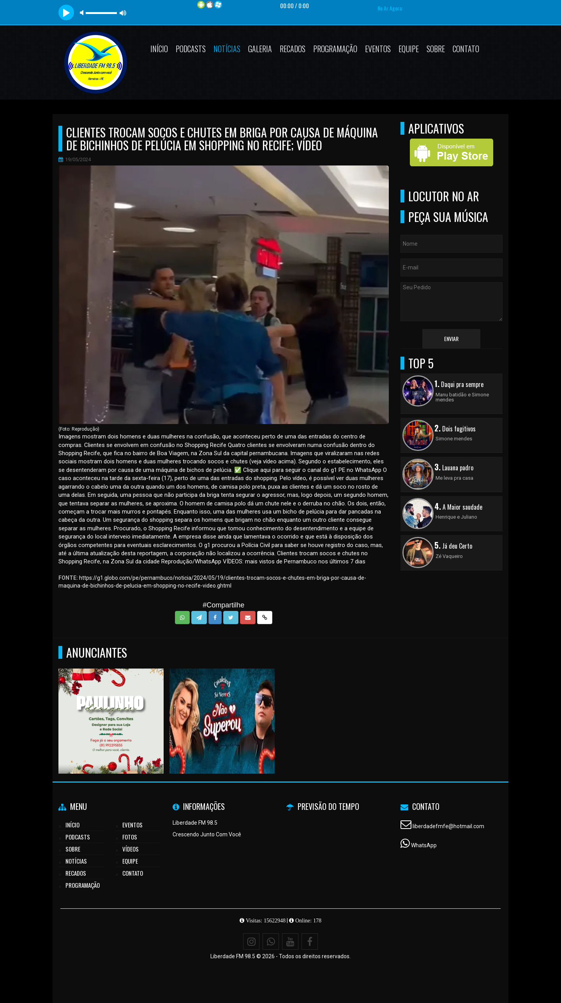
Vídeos (130, 849)
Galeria (260, 49)
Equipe (409, 49)
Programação (335, 49)
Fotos (129, 836)
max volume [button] (123, 13)
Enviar (451, 338)
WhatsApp (424, 845)
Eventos (378, 49)
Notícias (226, 49)
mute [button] (82, 13)
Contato (466, 49)
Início (159, 49)
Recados (292, 49)
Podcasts (191, 49)
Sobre (436, 49)
